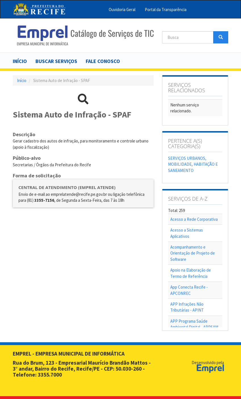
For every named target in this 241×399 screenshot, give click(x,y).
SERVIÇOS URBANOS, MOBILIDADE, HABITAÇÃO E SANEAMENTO (193, 164)
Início (20, 61)
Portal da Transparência (165, 9)
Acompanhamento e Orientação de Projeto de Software (192, 253)
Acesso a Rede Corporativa (194, 219)
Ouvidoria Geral (122, 9)
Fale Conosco (103, 61)
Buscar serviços (56, 61)
